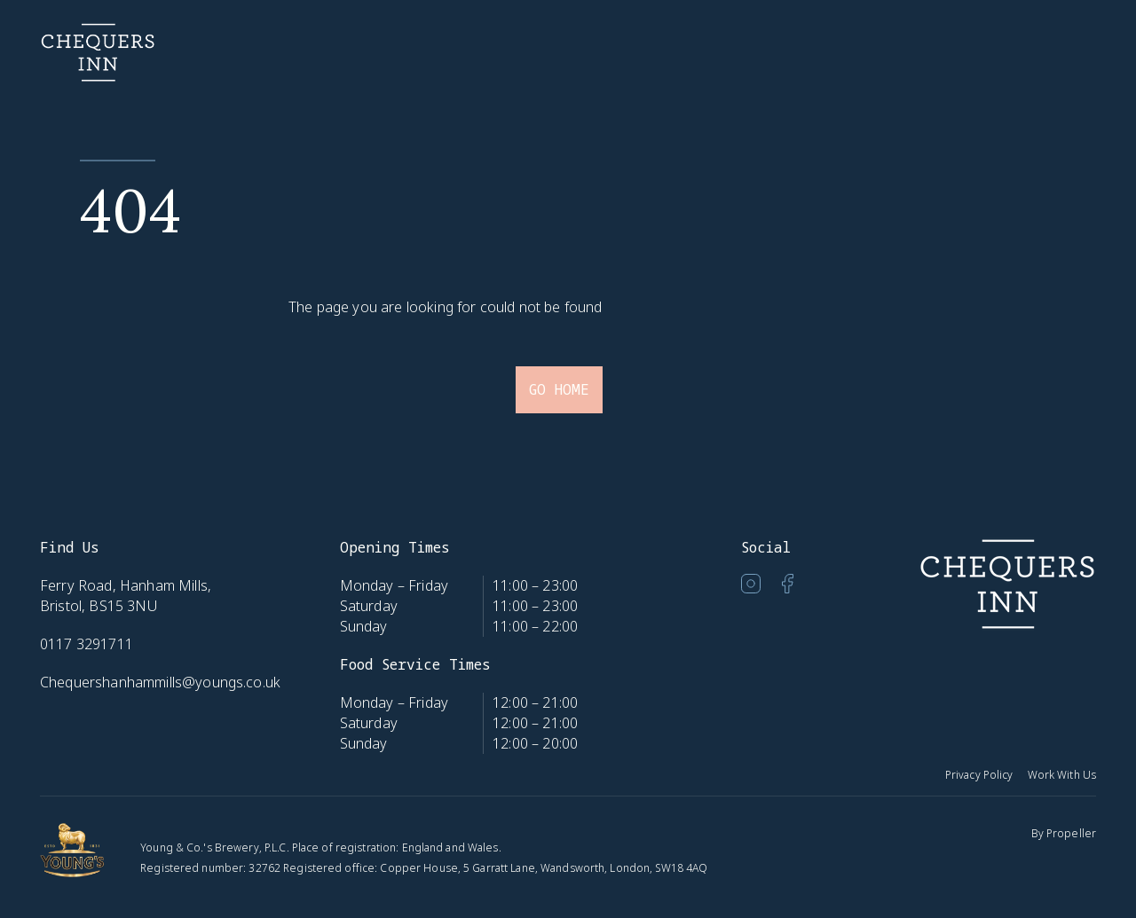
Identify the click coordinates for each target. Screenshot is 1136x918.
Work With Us (1062, 774)
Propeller (1071, 833)
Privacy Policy (979, 774)
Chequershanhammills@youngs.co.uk (160, 682)
